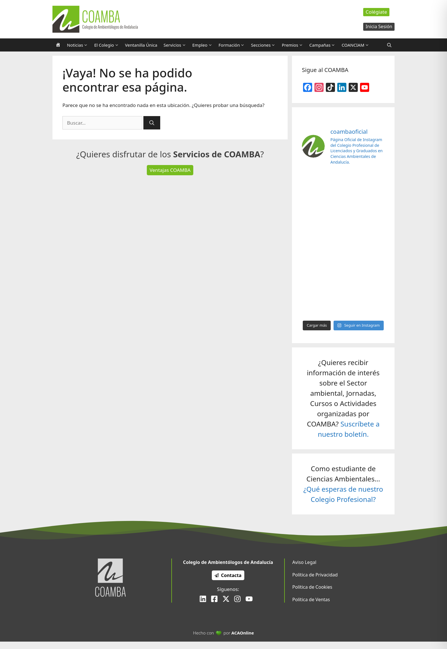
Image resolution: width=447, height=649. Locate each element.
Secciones (265, 44)
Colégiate (376, 12)
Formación (233, 44)
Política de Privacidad (315, 575)
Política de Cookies (312, 587)
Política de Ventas (311, 599)
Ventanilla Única (141, 45)
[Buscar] (151, 123)
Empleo (204, 44)
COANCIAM (357, 44)
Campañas (323, 44)
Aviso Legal (304, 562)
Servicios (176, 44)
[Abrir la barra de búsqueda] (389, 44)
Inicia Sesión (378, 26)
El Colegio (108, 44)
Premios (294, 44)
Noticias (79, 44)
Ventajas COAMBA (170, 170)
